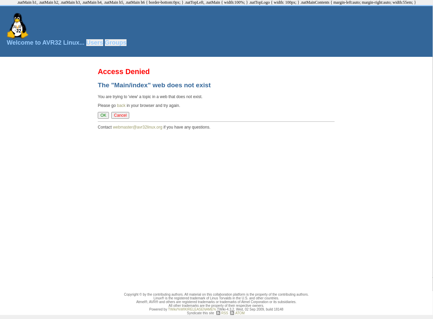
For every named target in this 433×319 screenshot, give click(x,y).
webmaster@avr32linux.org (137, 127)
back (121, 105)
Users (94, 42)
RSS (224, 313)
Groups (116, 42)
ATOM (240, 313)
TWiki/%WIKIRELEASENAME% (192, 309)
